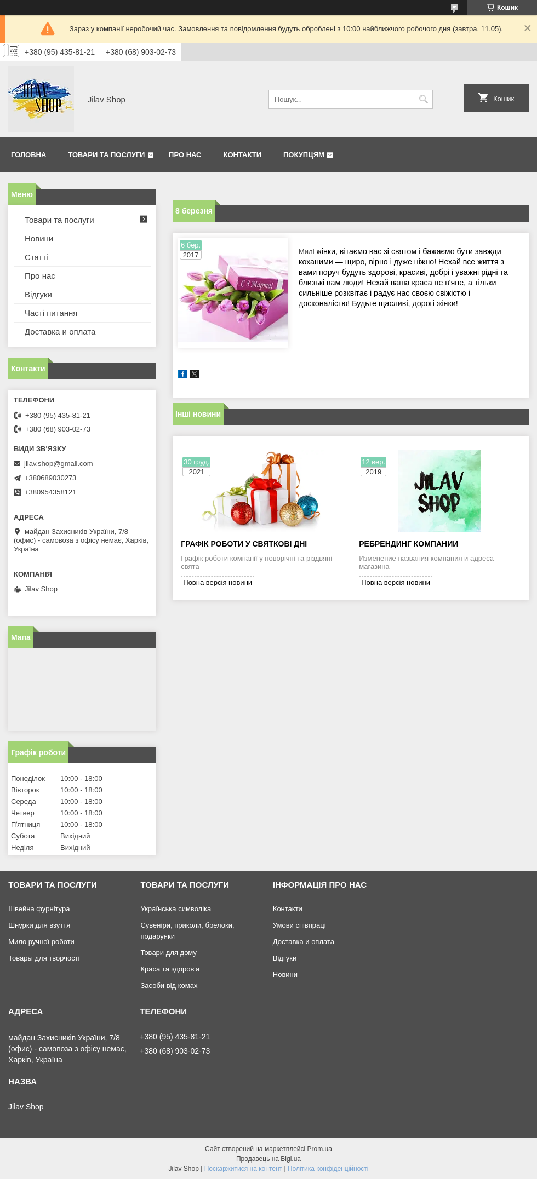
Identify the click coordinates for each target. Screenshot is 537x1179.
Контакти (243, 155)
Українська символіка (175, 909)
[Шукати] (423, 99)
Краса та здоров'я (169, 969)
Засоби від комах (168, 985)
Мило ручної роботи (41, 942)
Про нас (185, 155)
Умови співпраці (299, 925)
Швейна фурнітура (39, 909)
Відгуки (38, 294)
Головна (28, 155)
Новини (39, 238)
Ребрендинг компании (408, 543)
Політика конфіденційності (328, 1168)
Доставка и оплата (60, 331)
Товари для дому (168, 952)
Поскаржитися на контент (243, 1168)
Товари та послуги (106, 155)
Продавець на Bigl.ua (268, 1159)
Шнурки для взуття (39, 925)
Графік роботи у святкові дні (244, 543)
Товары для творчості (43, 958)
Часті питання (51, 313)
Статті (36, 257)
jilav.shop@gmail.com (58, 463)
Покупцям (303, 155)
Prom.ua (319, 1149)
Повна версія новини (217, 582)
